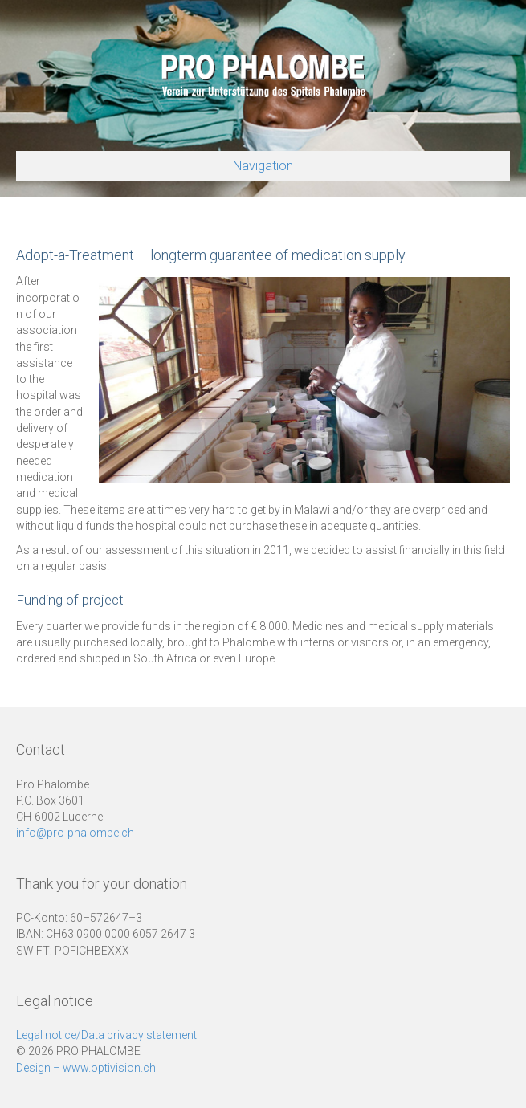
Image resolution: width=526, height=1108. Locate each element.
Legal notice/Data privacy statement (106, 1035)
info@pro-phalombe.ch (75, 832)
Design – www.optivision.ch (86, 1067)
